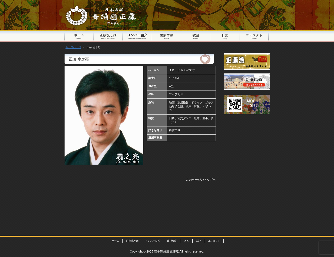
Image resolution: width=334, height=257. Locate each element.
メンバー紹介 (137, 36)
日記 (224, 36)
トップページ (79, 36)
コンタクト (254, 36)
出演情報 (166, 36)
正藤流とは (108, 36)
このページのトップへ (201, 179)
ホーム (115, 240)
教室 (195, 36)
